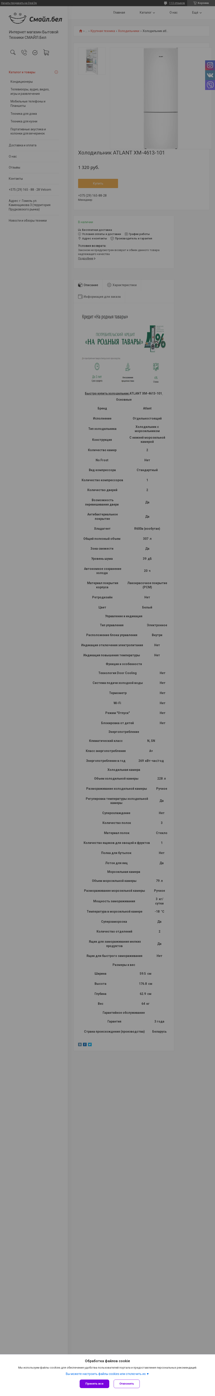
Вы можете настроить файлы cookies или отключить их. (106, 1374)
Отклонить (126, 1383)
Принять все (94, 1383)
